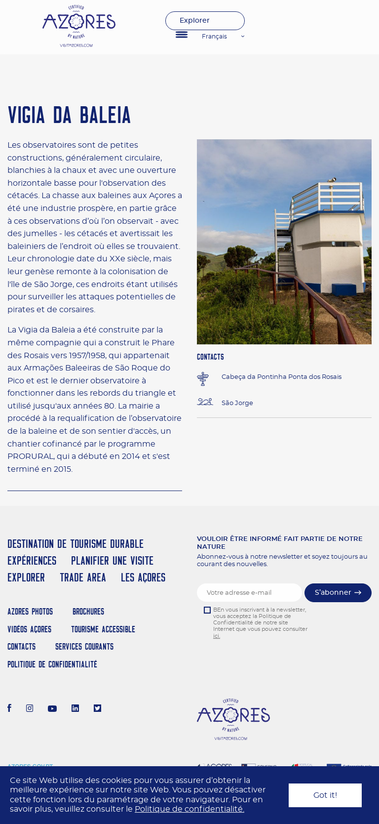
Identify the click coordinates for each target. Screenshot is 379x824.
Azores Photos (30, 611)
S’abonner (333, 592)
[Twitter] (97, 709)
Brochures (88, 611)
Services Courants (84, 646)
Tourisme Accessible (103, 629)
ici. (216, 636)
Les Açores (143, 577)
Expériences (31, 560)
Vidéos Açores (29, 629)
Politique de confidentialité (52, 664)
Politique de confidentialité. (189, 809)
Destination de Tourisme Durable (75, 543)
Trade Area (83, 577)
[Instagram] (30, 709)
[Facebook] (9, 709)
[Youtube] (52, 709)
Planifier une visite (112, 560)
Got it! (325, 795)
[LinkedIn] (75, 709)
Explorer (195, 20)
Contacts (21, 646)
